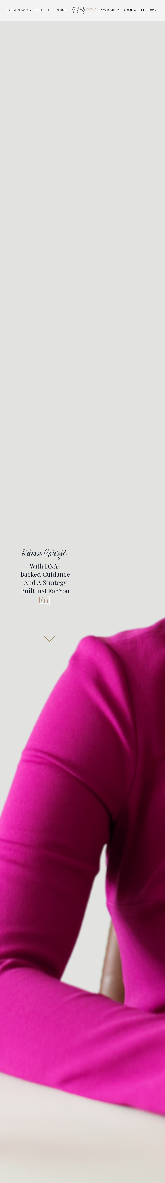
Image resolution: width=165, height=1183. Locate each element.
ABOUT (130, 10)
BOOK (38, 10)
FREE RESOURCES (19, 10)
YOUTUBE (61, 10)
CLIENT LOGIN (148, 10)
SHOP (49, 10)
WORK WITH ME (110, 10)
